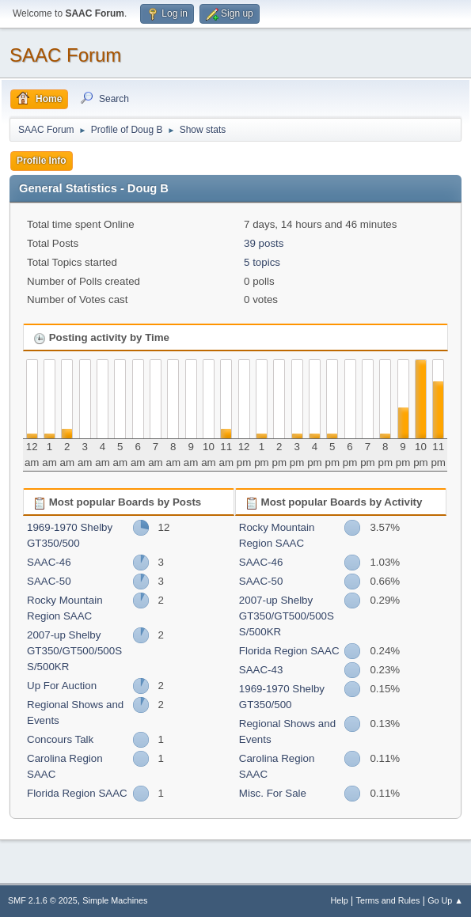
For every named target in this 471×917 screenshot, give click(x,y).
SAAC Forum (65, 55)
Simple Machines (114, 900)
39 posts (263, 243)
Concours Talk (60, 739)
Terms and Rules (388, 900)
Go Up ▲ (445, 900)
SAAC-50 (49, 581)
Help (339, 900)
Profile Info (41, 160)
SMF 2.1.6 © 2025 (43, 900)
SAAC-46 (49, 562)
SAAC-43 (261, 670)
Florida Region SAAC (77, 793)
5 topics (262, 262)
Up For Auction (62, 686)
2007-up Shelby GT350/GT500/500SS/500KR (74, 651)
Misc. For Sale (272, 793)
